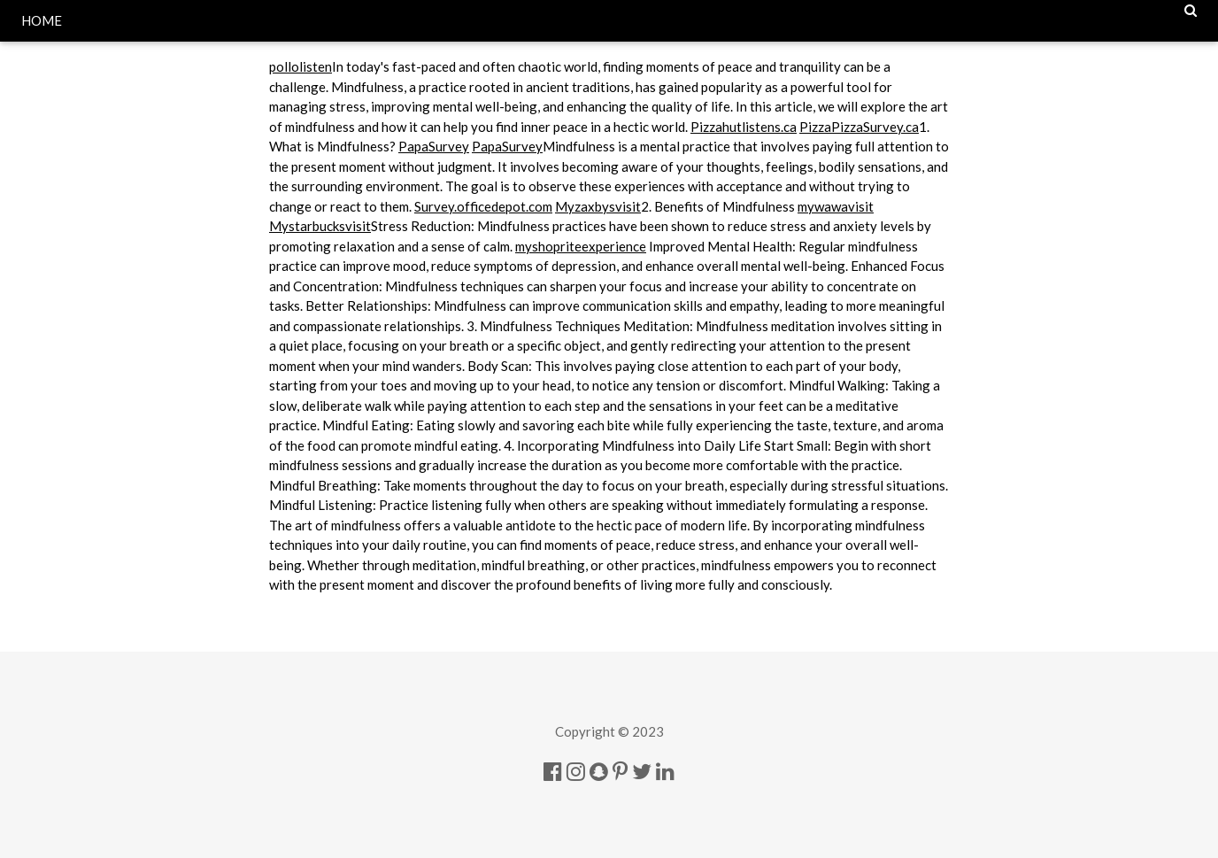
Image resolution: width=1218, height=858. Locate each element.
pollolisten (300, 66)
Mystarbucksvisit (320, 226)
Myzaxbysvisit (598, 206)
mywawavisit (836, 206)
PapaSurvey (433, 146)
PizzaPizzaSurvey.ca (859, 127)
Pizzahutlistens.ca (743, 127)
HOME (41, 20)
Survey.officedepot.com (483, 206)
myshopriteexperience (580, 246)
